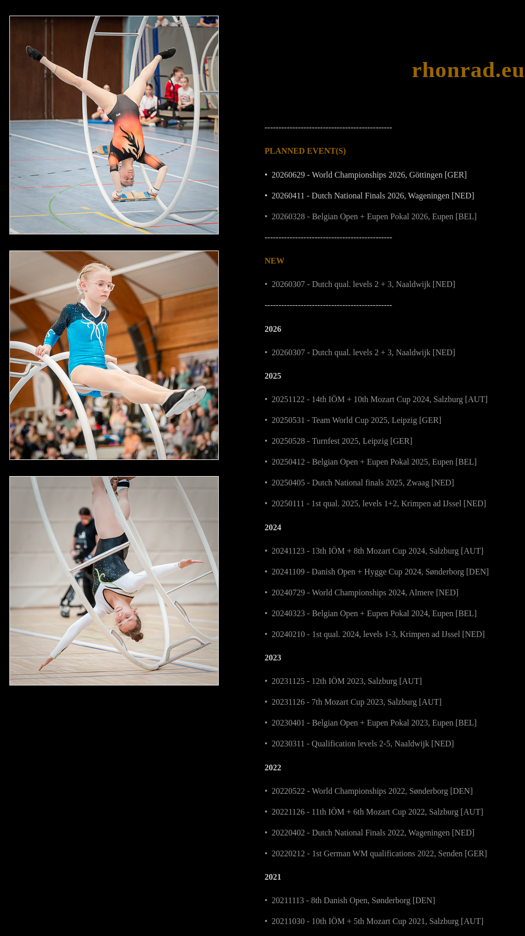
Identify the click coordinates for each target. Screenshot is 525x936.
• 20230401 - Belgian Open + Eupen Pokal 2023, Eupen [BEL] (371, 722)
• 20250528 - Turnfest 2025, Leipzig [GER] (339, 440)
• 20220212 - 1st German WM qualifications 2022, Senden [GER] (376, 853)
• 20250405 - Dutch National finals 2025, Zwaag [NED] (359, 482)
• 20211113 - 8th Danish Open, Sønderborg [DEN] (350, 900)
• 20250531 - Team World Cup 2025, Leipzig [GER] (353, 420)
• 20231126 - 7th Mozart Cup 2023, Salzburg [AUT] (353, 701)
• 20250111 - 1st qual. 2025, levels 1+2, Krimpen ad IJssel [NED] (375, 503)
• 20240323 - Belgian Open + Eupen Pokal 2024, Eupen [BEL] (371, 613)
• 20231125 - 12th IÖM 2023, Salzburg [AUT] (343, 681)
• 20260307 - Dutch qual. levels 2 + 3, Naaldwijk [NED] (360, 284)
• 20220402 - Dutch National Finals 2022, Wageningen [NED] (369, 832)
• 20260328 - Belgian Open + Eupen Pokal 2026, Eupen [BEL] (371, 216)
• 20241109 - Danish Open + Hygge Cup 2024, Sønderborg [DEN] (377, 571)
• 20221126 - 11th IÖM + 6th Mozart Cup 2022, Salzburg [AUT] (374, 811)
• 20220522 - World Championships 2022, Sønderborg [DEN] (369, 791)
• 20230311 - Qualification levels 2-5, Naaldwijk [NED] (359, 743)
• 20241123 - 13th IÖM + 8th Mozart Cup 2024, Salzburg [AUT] (374, 550)
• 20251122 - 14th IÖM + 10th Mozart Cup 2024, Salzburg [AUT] (376, 399)
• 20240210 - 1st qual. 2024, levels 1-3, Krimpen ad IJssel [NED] (375, 634)
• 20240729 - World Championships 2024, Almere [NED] (361, 592)
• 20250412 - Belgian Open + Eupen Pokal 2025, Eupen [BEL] (371, 461)
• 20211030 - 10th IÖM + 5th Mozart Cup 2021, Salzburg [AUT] (374, 921)
